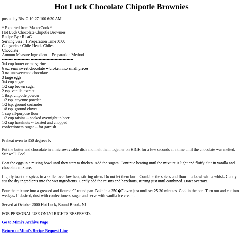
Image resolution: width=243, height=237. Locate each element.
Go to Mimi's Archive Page (25, 222)
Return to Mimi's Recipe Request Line (35, 230)
